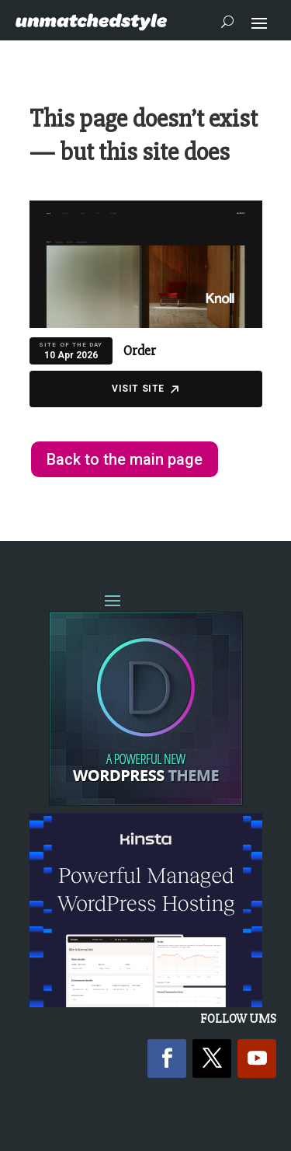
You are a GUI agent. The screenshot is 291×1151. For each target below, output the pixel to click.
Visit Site (145, 388)
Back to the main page (125, 459)
